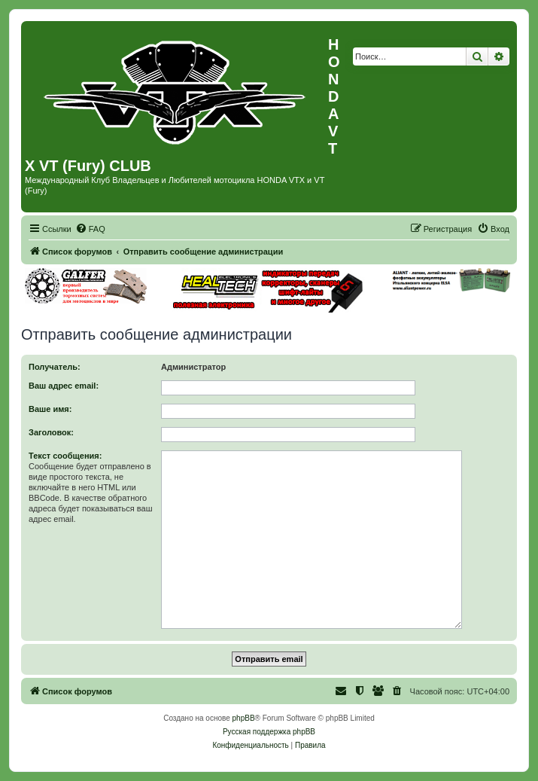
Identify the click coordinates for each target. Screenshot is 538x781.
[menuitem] (90, 229)
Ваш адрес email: (64, 385)
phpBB (244, 718)
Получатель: (55, 366)
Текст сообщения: (65, 455)
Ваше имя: (50, 408)
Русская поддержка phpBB (269, 732)
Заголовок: (51, 432)
